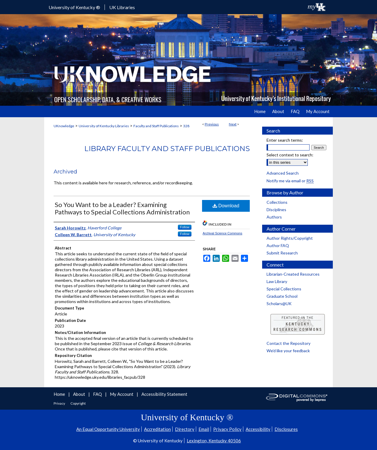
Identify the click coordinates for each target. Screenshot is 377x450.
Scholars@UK (279, 303)
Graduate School (282, 296)
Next (233, 124)
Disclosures (286, 429)
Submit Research (282, 252)
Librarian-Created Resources (293, 274)
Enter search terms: (285, 140)
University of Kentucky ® (74, 7)
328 (186, 126)
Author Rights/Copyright (290, 238)
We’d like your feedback (288, 350)
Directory (184, 429)
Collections (277, 202)
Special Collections (284, 288)
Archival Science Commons (222, 233)
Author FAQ (278, 245)
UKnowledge (64, 126)
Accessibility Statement (164, 394)
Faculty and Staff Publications (156, 126)
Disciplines (276, 209)
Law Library (277, 281)
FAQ (98, 394)
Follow (184, 227)
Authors (274, 216)
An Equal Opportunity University (108, 429)
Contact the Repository (288, 343)
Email (204, 429)
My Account (122, 394)
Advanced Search (283, 173)
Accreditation (157, 429)
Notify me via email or (290, 180)
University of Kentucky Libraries (104, 126)
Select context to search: (290, 154)
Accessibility (258, 429)
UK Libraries (122, 7)
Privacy (60, 403)
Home (60, 394)
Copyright (78, 403)
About (79, 394)
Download (226, 205)
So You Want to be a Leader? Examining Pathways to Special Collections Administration (122, 208)
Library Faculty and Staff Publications (167, 148)
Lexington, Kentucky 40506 (214, 440)
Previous (212, 124)
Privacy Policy (227, 429)
